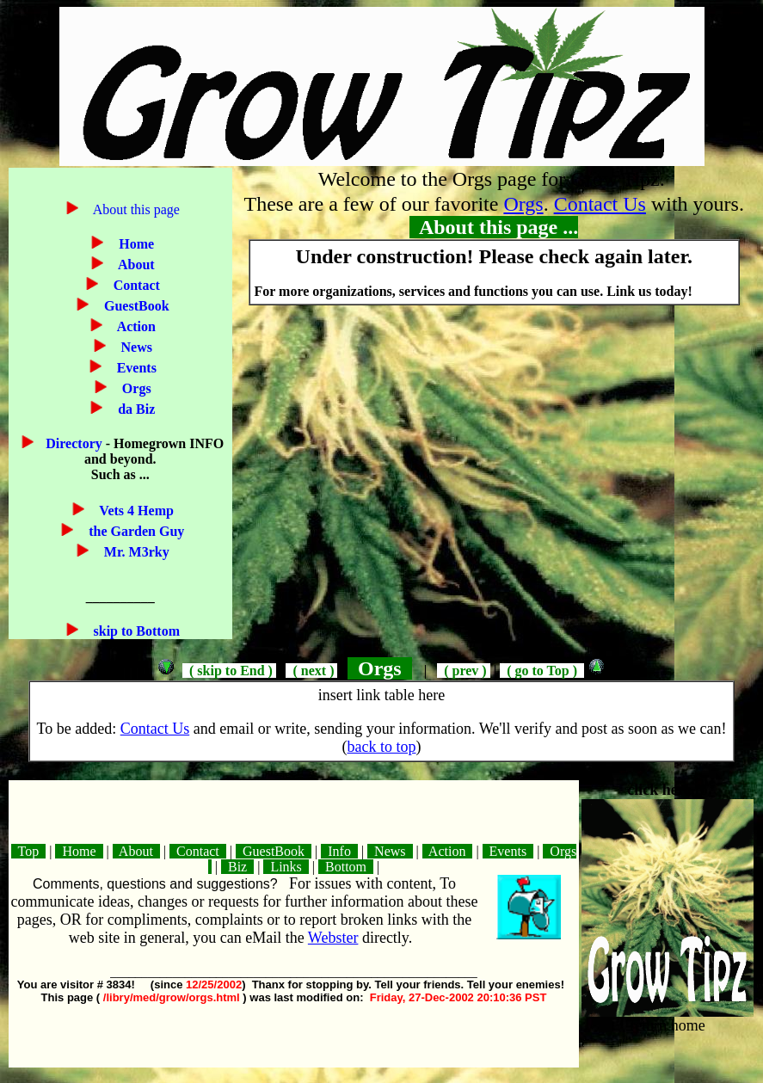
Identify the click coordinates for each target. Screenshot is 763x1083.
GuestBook (135, 305)
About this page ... (493, 227)
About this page (135, 209)
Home (134, 244)
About (135, 264)
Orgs (135, 388)
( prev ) (463, 670)
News (135, 347)
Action (135, 326)
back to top (382, 746)
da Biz (134, 409)
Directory (75, 443)
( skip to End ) (229, 670)
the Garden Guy (134, 531)
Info (339, 851)
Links (285, 866)
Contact (135, 285)
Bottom (345, 866)
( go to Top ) (542, 670)
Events (135, 367)
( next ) (311, 670)
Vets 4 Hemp (135, 510)
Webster (333, 937)
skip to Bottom (135, 631)
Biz (237, 866)
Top (28, 851)
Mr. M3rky (135, 552)
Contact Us (600, 204)
